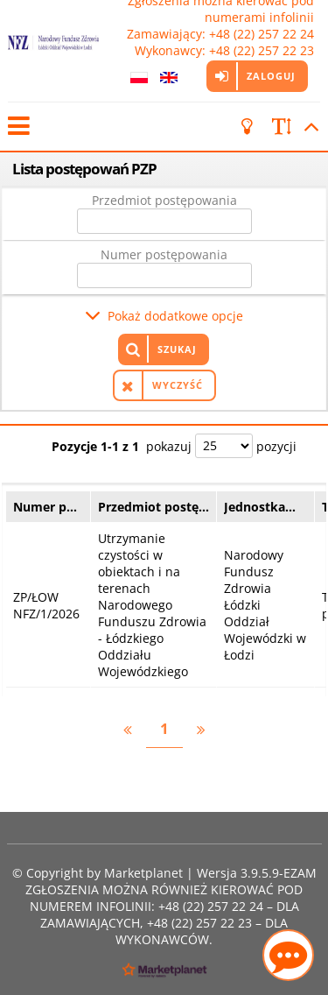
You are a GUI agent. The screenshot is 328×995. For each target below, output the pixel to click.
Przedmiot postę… (153, 506)
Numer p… (45, 506)
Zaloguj (270, 75)
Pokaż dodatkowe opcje (175, 315)
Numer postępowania (164, 254)
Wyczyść (177, 385)
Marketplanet (143, 872)
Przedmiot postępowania (164, 200)
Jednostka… (260, 506)
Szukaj (177, 349)
